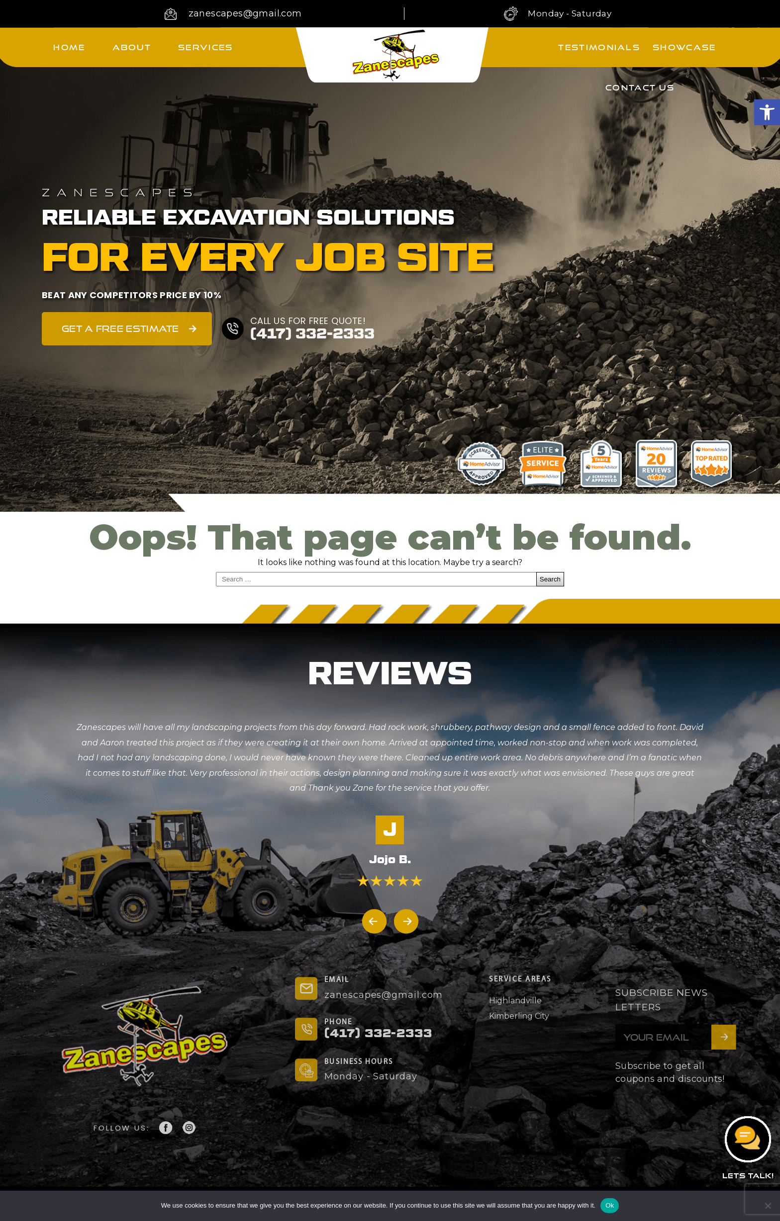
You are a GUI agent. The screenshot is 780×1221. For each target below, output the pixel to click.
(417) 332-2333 (312, 334)
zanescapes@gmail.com (245, 13)
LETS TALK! (748, 1175)
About (132, 47)
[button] (767, 112)
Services (205, 47)
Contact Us (640, 87)
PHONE (338, 1022)
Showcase (684, 47)
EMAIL (336, 980)
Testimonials (599, 47)
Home (69, 47)
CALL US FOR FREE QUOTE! (308, 321)
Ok (609, 1205)
